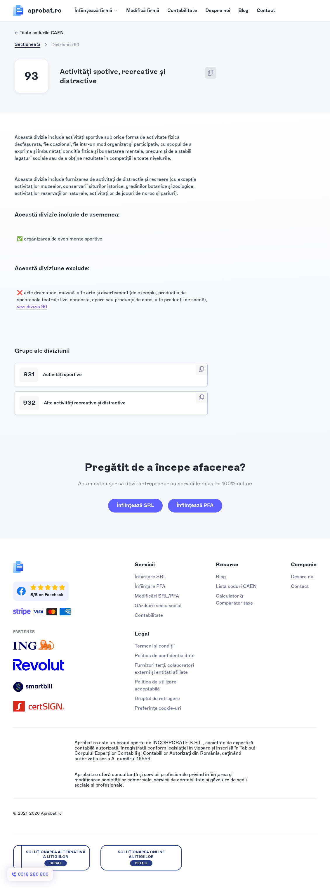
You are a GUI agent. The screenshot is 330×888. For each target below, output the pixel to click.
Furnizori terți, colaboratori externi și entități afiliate (164, 668)
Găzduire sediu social (158, 605)
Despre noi (217, 10)
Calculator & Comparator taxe (234, 599)
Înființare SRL (150, 576)
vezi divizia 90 (32, 306)
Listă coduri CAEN (236, 586)
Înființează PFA (195, 505)
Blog (243, 10)
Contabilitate (182, 10)
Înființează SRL (135, 505)
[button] (96, 10)
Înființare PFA (150, 586)
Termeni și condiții (155, 646)
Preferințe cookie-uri (158, 708)
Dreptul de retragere (157, 698)
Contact (266, 10)
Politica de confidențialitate (164, 655)
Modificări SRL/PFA (157, 596)
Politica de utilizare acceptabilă (155, 685)
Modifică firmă (142, 10)
